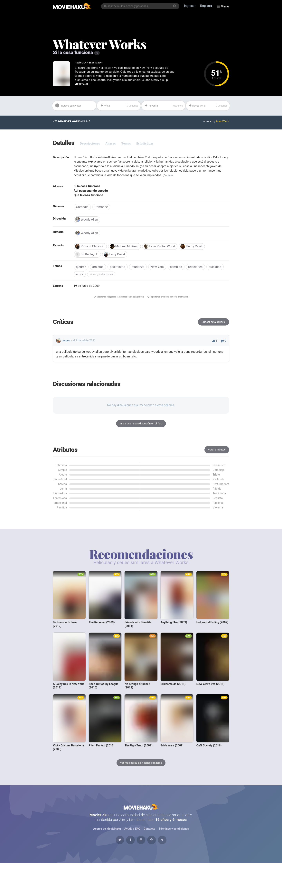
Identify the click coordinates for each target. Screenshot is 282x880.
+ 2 (97, 53)
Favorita (164, 106)
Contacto (149, 841)
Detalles (63, 144)
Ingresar (190, 6)
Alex (122, 832)
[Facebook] (126, 855)
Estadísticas (145, 145)
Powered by (215, 123)
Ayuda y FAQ (132, 841)
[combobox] (141, 6)
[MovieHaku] (72, 6)
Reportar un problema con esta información (170, 303)
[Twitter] (111, 855)
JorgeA (66, 347)
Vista (119, 106)
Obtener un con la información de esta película (116, 303)
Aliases (110, 145)
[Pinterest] (156, 855)
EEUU (92, 62)
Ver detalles (83, 85)
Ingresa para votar (70, 107)
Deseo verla (208, 106)
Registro (207, 6)
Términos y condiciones (174, 841)
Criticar (212, 328)
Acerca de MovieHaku (107, 841)
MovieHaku (141, 817)
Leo (202, 177)
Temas (126, 145)
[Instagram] (141, 855)
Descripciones (90, 145)
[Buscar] (175, 6)
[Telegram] (170, 855)
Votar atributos (216, 457)
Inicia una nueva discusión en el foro (141, 430)
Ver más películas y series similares (141, 771)
